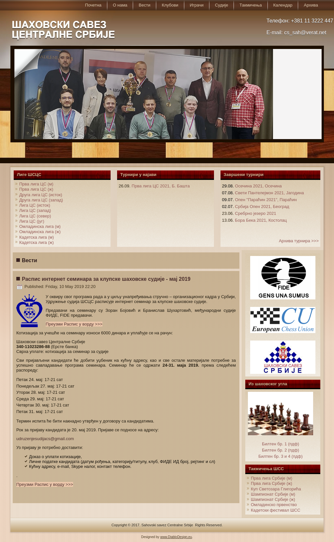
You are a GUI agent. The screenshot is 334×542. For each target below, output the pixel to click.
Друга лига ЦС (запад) (41, 200)
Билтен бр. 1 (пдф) (280, 443)
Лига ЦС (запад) (35, 210)
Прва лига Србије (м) (271, 478)
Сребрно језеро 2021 (255, 213)
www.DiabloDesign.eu (176, 537)
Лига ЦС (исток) (34, 205)
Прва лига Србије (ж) (271, 483)
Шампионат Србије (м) (273, 494)
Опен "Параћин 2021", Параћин (266, 199)
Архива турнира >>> (299, 240)
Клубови (170, 5)
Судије (221, 5)
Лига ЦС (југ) (31, 221)
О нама (120, 5)
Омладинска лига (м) (40, 226)
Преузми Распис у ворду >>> (74, 324)
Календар (283, 5)
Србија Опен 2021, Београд (262, 206)
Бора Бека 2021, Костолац (261, 220)
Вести (144, 5)
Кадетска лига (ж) (36, 242)
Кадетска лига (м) (36, 237)
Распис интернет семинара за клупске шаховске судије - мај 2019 (106, 279)
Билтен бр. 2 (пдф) (280, 450)
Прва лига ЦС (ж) (36, 189)
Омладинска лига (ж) (40, 231)
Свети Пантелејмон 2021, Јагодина (269, 192)
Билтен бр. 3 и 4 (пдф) (280, 456)
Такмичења (250, 5)
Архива (311, 5)
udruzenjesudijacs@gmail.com (45, 438)
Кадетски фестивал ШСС (275, 510)
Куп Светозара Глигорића (276, 488)
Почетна (93, 5)
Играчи (197, 5)
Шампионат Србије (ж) (273, 499)
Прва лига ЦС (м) (36, 184)
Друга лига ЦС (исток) (40, 194)
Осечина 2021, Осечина (258, 185)
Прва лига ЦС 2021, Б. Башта (161, 185)
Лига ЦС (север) (35, 216)
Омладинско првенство (274, 504)
